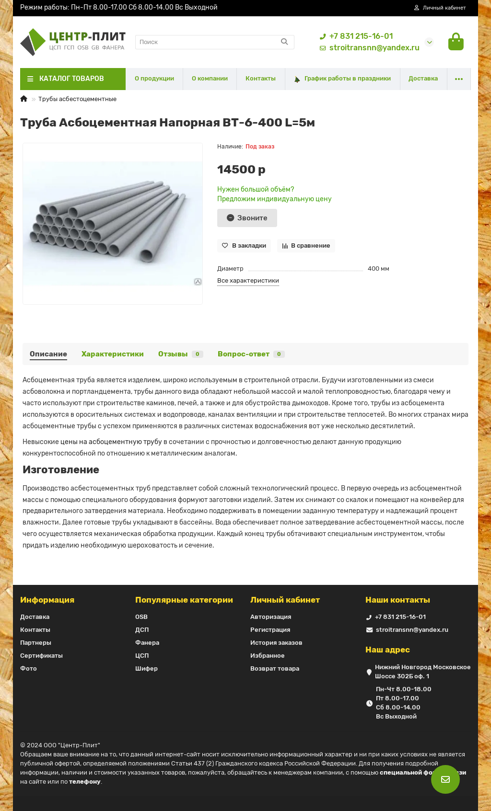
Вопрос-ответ (251, 354)
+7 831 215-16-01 (354, 36)
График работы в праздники (342, 79)
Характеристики (113, 354)
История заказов (276, 642)
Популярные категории (184, 600)
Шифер (146, 668)
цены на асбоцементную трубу (111, 442)
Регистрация (270, 629)
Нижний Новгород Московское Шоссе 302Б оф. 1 (423, 671)
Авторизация (270, 616)
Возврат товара (274, 668)
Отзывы (180, 354)
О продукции (154, 78)
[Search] (214, 42)
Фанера (147, 642)
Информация (47, 600)
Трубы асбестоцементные (77, 99)
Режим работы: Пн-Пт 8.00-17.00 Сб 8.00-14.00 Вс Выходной (119, 7)
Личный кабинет (285, 600)
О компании (210, 78)
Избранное (267, 655)
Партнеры (35, 642)
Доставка (423, 78)
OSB (141, 616)
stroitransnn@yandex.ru (368, 48)
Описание (48, 354)
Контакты (261, 78)
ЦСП (142, 655)
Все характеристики (248, 280)
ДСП (142, 629)
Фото (28, 668)
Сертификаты (41, 655)
